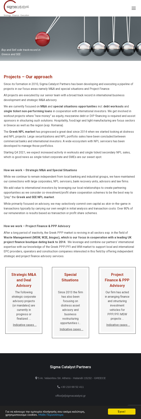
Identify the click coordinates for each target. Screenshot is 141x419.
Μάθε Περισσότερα (50, 415)
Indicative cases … (25, 325)
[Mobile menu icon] (133, 8)
